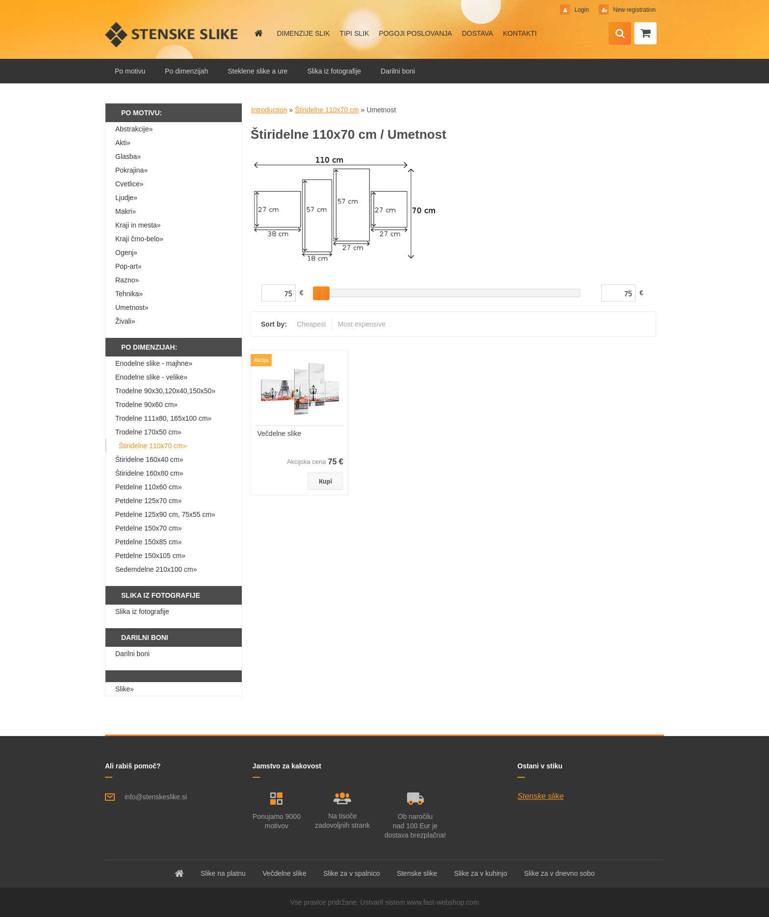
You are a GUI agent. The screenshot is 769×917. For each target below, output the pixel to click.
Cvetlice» (129, 184)
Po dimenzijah (186, 71)
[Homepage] (258, 33)
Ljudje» (126, 198)
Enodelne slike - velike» (151, 377)
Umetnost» (132, 307)
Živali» (125, 321)
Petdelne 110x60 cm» (148, 487)
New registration (634, 9)
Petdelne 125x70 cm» (148, 501)
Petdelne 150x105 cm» (150, 556)
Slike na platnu (223, 873)
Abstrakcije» (134, 129)
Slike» (124, 689)
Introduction (269, 110)
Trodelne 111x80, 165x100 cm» (163, 418)
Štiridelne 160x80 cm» (149, 473)
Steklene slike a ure (257, 71)
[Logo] (172, 34)
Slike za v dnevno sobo (559, 873)
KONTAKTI (520, 33)
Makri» (125, 211)
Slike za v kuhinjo (480, 873)
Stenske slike (540, 796)
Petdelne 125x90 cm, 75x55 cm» (165, 514)
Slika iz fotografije (334, 71)
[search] (620, 34)
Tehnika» (129, 294)
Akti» (122, 143)
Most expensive (361, 324)
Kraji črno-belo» (139, 239)
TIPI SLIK (354, 33)
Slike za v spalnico (351, 873)
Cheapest (311, 324)
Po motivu (130, 71)
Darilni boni (398, 71)
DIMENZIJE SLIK (303, 33)
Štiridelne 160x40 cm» (149, 459)
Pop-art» (128, 266)
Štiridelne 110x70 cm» (153, 446)
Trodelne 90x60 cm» (146, 404)
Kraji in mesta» (138, 225)
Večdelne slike (279, 433)
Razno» (127, 280)
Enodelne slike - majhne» (153, 363)
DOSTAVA (477, 33)
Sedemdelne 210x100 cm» (156, 569)
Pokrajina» (131, 170)
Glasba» (128, 156)
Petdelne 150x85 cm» (148, 542)
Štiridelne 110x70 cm (327, 110)
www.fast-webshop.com (443, 902)
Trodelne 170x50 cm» (148, 432)
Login (581, 9)
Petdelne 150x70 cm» (148, 528)
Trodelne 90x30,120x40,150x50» (165, 391)
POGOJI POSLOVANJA (415, 33)
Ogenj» (126, 252)
